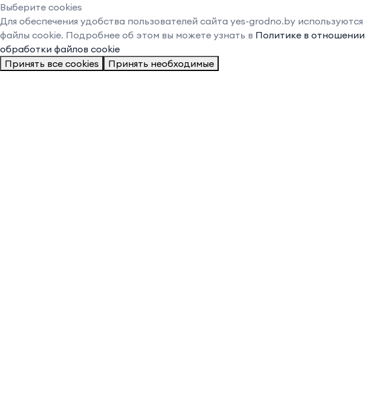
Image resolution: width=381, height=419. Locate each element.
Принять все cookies (52, 63)
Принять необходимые (161, 63)
